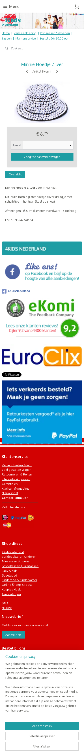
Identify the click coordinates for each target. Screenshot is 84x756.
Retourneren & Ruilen (17, 474)
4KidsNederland (16, 291)
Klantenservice (25, 38)
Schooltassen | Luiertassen (20, 566)
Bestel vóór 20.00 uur (54, 38)
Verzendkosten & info (17, 465)
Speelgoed (9, 575)
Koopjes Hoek (11, 589)
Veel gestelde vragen (16, 469)
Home (6, 33)
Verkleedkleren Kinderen (19, 556)
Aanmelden (13, 635)
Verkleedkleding (25, 33)
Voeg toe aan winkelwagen (42, 157)
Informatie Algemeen (16, 479)
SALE (5, 603)
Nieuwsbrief (10, 493)
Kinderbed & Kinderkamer (19, 580)
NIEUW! (7, 608)
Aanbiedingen (11, 594)
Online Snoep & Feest (17, 584)
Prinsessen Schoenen (55, 33)
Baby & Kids (9, 571)
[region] (42, 688)
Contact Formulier (15, 498)
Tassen (7, 38)
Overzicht (15, 174)
